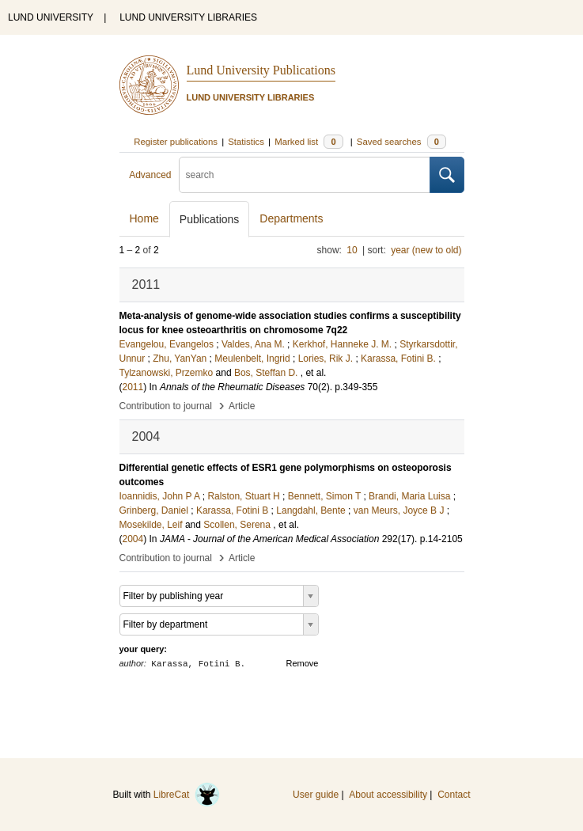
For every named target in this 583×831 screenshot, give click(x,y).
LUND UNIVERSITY (50, 17)
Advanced (150, 174)
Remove (302, 663)
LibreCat (186, 794)
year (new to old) (426, 250)
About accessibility (388, 794)
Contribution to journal (165, 406)
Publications (210, 219)
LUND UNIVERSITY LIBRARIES (188, 17)
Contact (453, 794)
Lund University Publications (261, 70)
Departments (291, 218)
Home (144, 218)
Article (242, 406)
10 (351, 250)
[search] (304, 175)
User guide (316, 794)
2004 (133, 539)
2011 (133, 387)
